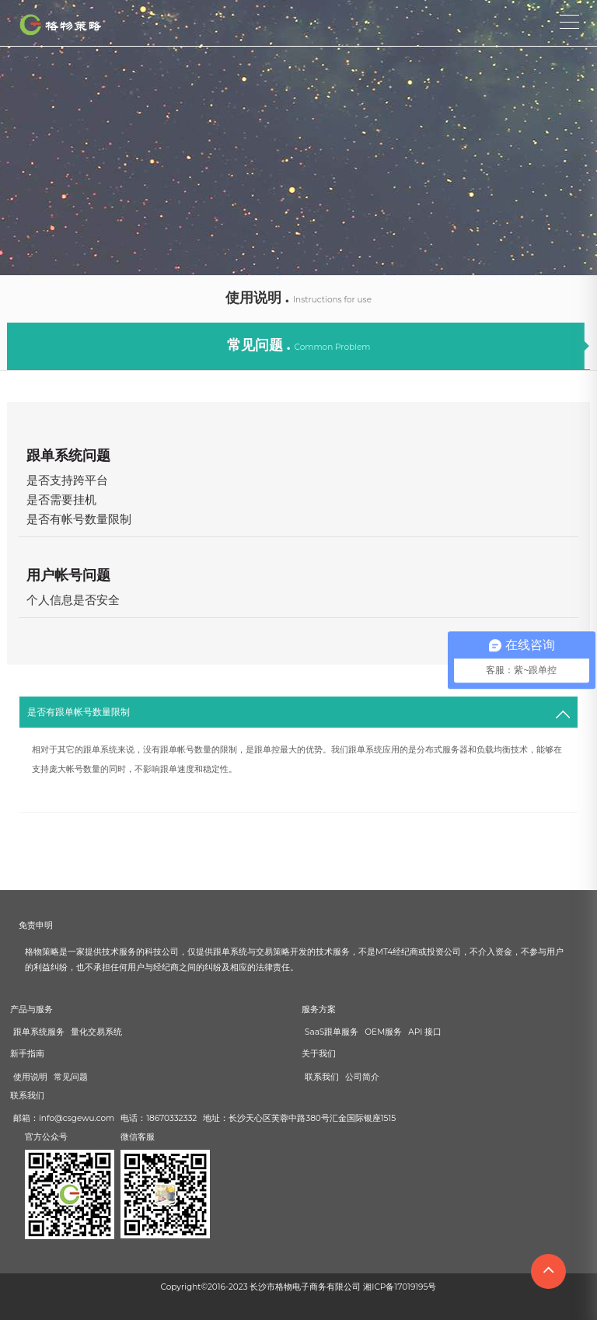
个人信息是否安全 (73, 599)
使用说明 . (298, 297)
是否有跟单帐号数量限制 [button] (78, 712)
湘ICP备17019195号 (399, 1287)
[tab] (298, 712)
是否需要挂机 (61, 499)
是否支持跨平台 (67, 480)
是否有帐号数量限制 (78, 519)
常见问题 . (299, 345)
